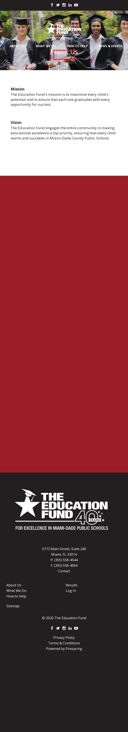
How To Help (77, 46)
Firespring (74, 648)
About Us (17, 46)
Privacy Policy (64, 637)
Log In (71, 590)
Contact (64, 571)
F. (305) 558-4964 (64, 565)
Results (71, 585)
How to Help (16, 596)
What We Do (46, 46)
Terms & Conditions (64, 643)
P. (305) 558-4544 (64, 560)
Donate (64, 55)
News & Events (110, 46)
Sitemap (12, 606)
